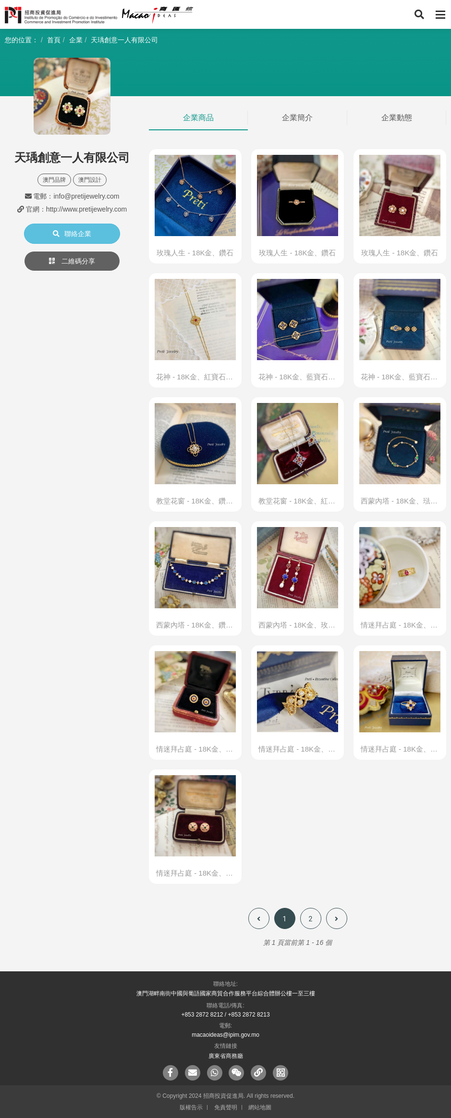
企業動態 (396, 117)
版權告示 (191, 1107)
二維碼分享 (72, 261)
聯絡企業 (72, 234)
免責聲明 (225, 1107)
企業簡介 (297, 117)
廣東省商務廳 (225, 1056)
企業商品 (198, 117)
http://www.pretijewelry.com (86, 209)
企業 (76, 40)
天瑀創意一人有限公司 (124, 40)
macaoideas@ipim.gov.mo (225, 1034)
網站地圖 (259, 1107)
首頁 (54, 40)
